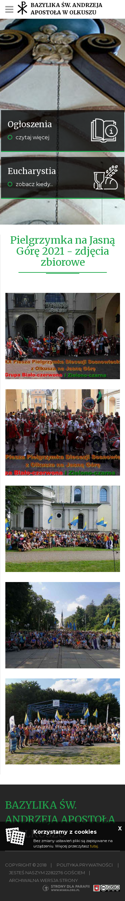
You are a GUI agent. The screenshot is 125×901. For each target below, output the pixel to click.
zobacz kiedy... (30, 184)
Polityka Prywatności (85, 865)
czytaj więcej (28, 137)
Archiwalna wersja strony (43, 880)
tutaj (94, 846)
